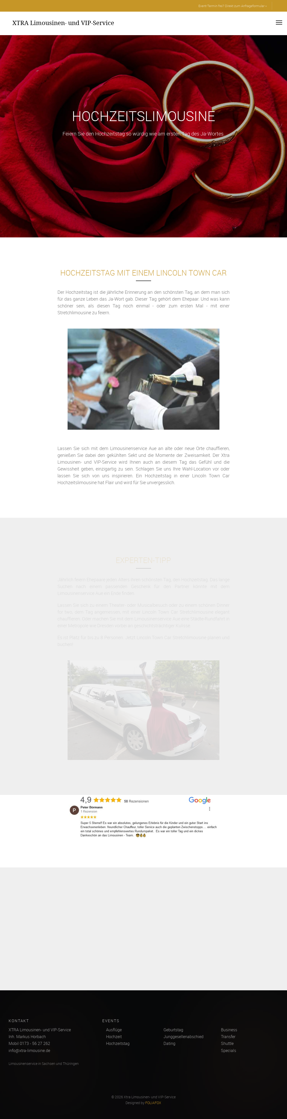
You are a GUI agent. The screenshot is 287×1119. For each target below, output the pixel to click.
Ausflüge (114, 1030)
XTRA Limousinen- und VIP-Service (63, 23)
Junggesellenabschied (183, 1036)
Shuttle (227, 1043)
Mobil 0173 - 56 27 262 (29, 1043)
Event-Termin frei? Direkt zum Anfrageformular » (232, 6)
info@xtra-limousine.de (29, 1050)
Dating (169, 1043)
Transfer (228, 1036)
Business (229, 1030)
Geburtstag (173, 1030)
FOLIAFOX (153, 1103)
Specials (228, 1050)
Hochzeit (114, 1036)
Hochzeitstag (118, 1043)
